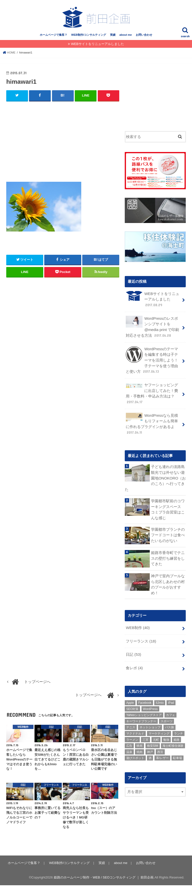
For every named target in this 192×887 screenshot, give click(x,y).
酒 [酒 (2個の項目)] (150, 755)
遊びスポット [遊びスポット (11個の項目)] (135, 755)
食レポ (134, 665)
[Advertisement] (63, 143)
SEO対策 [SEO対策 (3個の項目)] (132, 706)
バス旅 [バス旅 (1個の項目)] (169, 724)
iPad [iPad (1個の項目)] (171, 699)
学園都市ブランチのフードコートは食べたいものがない (168, 533)
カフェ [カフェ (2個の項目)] (170, 712)
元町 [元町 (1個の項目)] (156, 736)
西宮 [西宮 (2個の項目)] (160, 748)
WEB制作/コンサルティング (88, 36)
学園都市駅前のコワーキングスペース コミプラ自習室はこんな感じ (168, 508)
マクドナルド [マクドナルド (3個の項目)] (135, 730)
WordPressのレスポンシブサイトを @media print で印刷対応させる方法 (152, 328)
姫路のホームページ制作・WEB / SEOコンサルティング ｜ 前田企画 (103, 879)
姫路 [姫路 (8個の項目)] (177, 736)
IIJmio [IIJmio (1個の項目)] (160, 699)
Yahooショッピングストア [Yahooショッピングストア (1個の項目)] (144, 712)
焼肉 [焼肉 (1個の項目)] (139, 748)
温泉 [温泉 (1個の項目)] (129, 748)
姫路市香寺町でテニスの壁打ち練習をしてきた (168, 556)
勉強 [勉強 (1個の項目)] (166, 736)
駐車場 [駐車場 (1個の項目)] (177, 755)
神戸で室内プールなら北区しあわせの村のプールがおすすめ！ (168, 582)
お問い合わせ (144, 36)
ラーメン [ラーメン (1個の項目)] (132, 736)
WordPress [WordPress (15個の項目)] (150, 706)
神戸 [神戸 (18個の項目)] (150, 748)
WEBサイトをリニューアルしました (97, 46)
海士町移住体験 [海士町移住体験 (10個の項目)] (173, 742)
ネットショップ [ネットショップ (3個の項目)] (150, 724)
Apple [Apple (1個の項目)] (130, 699)
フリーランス (141, 638)
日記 (133, 652)
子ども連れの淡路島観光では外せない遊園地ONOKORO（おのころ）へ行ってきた (155, 477)
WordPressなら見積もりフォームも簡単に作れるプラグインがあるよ (152, 423)
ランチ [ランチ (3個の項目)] (178, 730)
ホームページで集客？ (53, 36)
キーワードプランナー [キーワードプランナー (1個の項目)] (141, 718)
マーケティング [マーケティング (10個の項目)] (159, 730)
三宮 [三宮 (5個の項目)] (145, 736)
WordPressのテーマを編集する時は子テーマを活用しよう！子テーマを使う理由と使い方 (152, 360)
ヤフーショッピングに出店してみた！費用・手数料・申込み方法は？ (152, 393)
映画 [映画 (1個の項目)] (139, 742)
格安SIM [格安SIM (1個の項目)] (152, 742)
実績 (113, 36)
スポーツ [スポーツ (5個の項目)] (166, 718)
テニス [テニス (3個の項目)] (130, 724)
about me (125, 36)
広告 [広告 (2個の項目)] (129, 742)
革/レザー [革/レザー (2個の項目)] (162, 755)
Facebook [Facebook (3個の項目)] (145, 699)
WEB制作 (137, 626)
